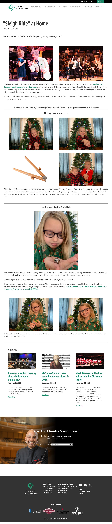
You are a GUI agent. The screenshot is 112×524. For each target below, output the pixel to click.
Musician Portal (84, 491)
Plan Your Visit (75, 9)
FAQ (91, 2)
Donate (100, 2)
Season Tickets (63, 9)
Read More (11, 397)
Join (71, 444)
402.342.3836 (62, 491)
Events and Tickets (50, 9)
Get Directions (47, 493)
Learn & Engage (85, 9)
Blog (81, 493)
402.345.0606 (47, 491)
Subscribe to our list (45, 444)
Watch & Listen (38, 9)
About (97, 8)
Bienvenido (83, 2)
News (81, 489)
